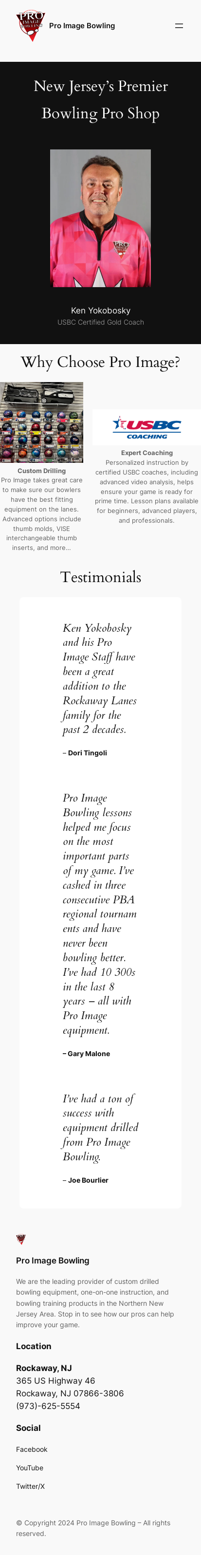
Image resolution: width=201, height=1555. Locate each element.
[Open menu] (179, 26)
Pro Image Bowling (82, 25)
